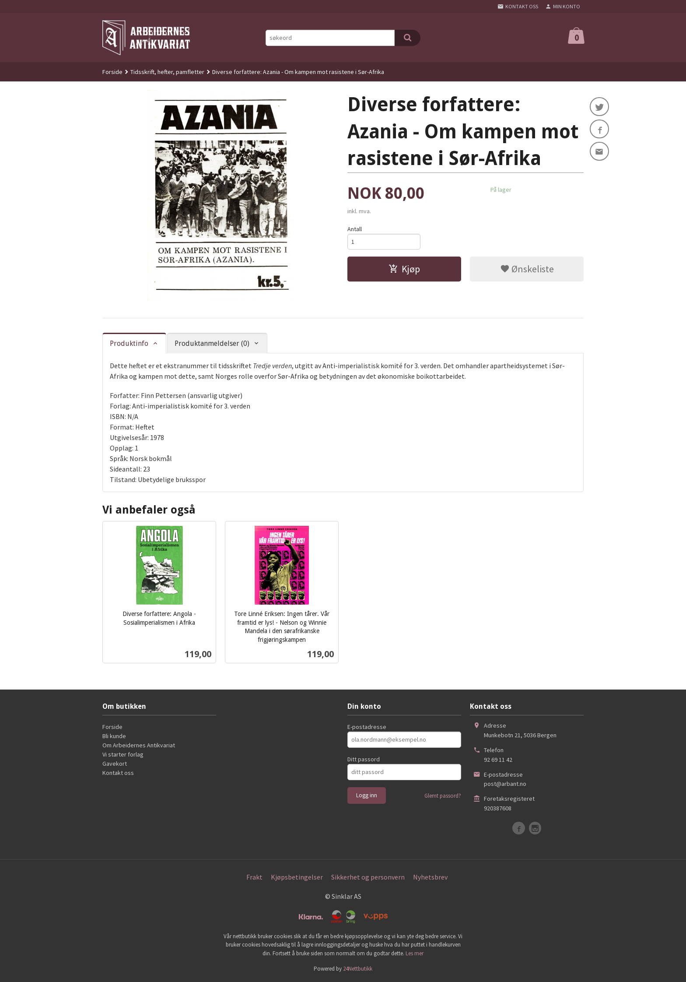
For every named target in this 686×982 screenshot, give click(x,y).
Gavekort (114, 763)
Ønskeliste (527, 269)
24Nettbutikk (357, 968)
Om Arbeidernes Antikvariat (138, 745)
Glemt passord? (442, 795)
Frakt (254, 877)
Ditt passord (363, 759)
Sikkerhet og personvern (368, 877)
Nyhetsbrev (430, 877)
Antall (354, 229)
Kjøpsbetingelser (297, 877)
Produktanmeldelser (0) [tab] (212, 343)
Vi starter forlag (123, 754)
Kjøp (404, 269)
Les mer (415, 953)
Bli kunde (114, 736)
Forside (112, 72)
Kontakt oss (118, 773)
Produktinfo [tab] (129, 343)
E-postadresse (366, 727)
